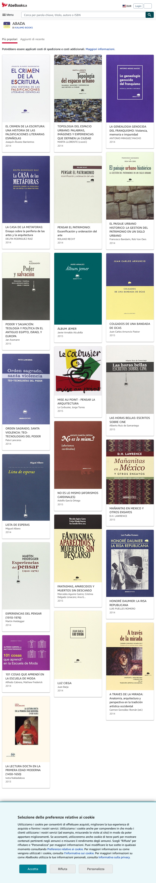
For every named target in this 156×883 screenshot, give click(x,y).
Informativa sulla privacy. (114, 857)
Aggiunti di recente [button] (32, 39)
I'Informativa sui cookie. (79, 853)
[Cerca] (150, 15)
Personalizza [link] (95, 869)
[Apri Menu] (9, 15)
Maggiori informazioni (100, 49)
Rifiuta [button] (62, 869)
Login (138, 6)
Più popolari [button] (9, 39)
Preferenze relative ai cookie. (65, 849)
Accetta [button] (33, 869)
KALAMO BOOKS (24, 27)
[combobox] (83, 15)
